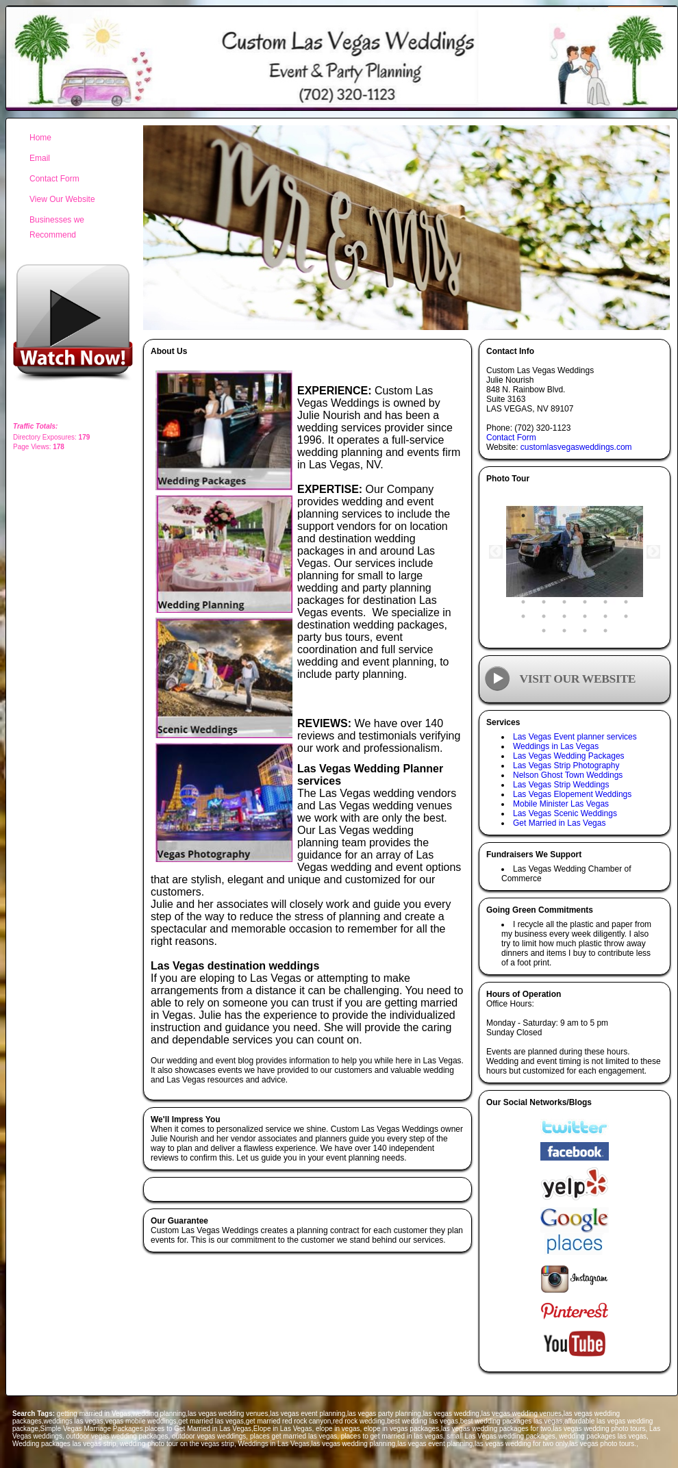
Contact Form (511, 437)
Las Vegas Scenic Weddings (565, 813)
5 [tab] (605, 515)
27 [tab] (564, 573)
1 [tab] (523, 515)
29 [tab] (605, 573)
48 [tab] (626, 616)
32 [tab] (544, 587)
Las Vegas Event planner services (575, 737)
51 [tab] (585, 630)
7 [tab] (523, 530)
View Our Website (62, 199)
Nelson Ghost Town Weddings (568, 775)
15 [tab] (564, 544)
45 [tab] (564, 616)
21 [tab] (564, 559)
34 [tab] (585, 587)
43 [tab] (523, 616)
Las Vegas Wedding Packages (569, 756)
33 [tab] (564, 587)
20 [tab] (544, 559)
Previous (496, 552)
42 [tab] (626, 602)
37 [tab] (523, 602)
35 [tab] (605, 587)
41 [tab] (605, 602)
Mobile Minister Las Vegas (561, 804)
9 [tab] (564, 530)
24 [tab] (626, 559)
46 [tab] (585, 616)
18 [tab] (626, 544)
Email (39, 158)
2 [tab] (544, 515)
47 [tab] (605, 616)
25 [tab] (523, 573)
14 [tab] (544, 544)
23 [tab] (605, 559)
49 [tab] (544, 630)
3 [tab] (564, 515)
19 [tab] (523, 559)
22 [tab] (585, 559)
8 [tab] (544, 530)
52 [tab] (605, 630)
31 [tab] (523, 587)
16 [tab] (585, 544)
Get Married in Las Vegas (559, 823)
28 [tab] (585, 573)
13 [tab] (523, 544)
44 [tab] (544, 616)
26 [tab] (544, 573)
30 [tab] (626, 573)
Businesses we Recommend (56, 227)
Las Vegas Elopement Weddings (572, 794)
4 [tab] (585, 515)
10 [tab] (585, 530)
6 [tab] (626, 515)
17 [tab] (605, 544)
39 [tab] (564, 602)
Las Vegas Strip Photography (566, 765)
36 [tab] (626, 587)
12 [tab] (626, 530)
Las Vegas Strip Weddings (561, 784)
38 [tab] (544, 602)
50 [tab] (564, 630)
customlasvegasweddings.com (576, 447)
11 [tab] (605, 530)
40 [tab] (585, 602)
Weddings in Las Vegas (556, 746)
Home (40, 137)
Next (653, 552)
